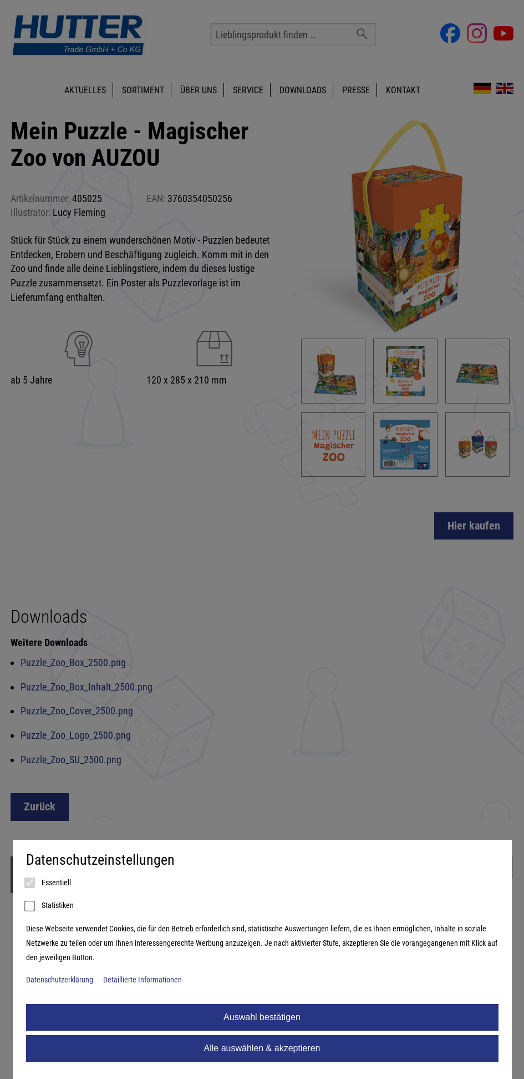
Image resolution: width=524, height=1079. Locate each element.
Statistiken (50, 906)
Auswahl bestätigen (262, 1017)
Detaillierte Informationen (142, 980)
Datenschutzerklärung (59, 980)
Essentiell (48, 883)
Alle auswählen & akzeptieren (262, 1048)
